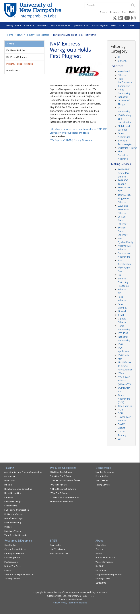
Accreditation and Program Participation (23, 472)
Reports (7, 570)
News (102, 12)
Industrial (123, 96)
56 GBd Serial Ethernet (122, 231)
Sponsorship (55, 545)
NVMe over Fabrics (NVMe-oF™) (124, 380)
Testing (9, 25)
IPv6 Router (124, 355)
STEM (113, 25)
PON (120, 413)
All (119, 57)
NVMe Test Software (59, 493)
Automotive (9, 476)
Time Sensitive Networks (123, 155)
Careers (99, 549)
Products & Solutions (24, 25)
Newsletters (13, 70)
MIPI (120, 358)
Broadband (124, 71)
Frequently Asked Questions (109, 574)
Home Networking (12, 493)
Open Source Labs (81, 25)
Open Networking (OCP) (124, 398)
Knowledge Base (12, 557)
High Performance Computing (125, 82)
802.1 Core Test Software (61, 472)
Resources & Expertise (60, 25)
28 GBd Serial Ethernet (122, 220)
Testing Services (103, 484)
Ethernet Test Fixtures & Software (65, 480)
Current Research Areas (15, 549)
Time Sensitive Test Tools (61, 501)
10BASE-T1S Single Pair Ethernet (124, 198)
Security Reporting (78, 602)
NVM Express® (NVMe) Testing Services (71, 140)
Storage (7, 526)
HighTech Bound (57, 549)
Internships (101, 545)
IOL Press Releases (17, 57)
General (122, 60)
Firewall (122, 311)
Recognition (101, 570)
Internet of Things (12, 501)
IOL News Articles (15, 50)
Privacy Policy (60, 602)
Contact (130, 25)
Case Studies (10, 545)
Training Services (12, 578)
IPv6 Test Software (58, 484)
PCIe (120, 409)
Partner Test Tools (12, 566)
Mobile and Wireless (13, 514)
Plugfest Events (11, 561)
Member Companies (105, 472)
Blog (124, 12)
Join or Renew (102, 480)
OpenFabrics (125, 406)
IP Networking (10, 505)
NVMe (121, 373)
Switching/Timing (127, 147)
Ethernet (122, 75)
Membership (42, 25)
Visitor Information (104, 561)
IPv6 (120, 344)
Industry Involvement (14, 553)
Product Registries (100, 25)
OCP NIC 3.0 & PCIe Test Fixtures (64, 497)
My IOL (132, 12)
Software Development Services (19, 574)
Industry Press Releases (38, 34)
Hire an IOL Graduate (105, 557)
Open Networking (12, 522)
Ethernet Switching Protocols (123, 282)
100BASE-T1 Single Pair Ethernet (124, 173)
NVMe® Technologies (13, 518)
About (121, 25)
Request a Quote (103, 476)
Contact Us (101, 582)
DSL (120, 275)
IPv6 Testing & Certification (16, 509)
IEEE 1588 (123, 333)
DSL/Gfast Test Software (61, 476)
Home (10, 34)
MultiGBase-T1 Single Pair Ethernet (125, 366)
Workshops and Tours (59, 553)
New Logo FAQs (103, 578)
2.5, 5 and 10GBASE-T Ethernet (124, 209)
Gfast (121, 315)
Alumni (99, 553)
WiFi (120, 438)
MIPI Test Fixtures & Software (63, 488)
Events (113, 12)
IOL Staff (100, 566)
